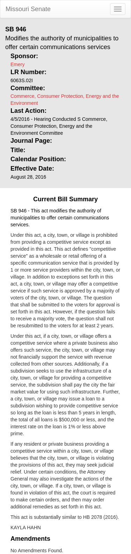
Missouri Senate (28, 9)
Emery (17, 64)
